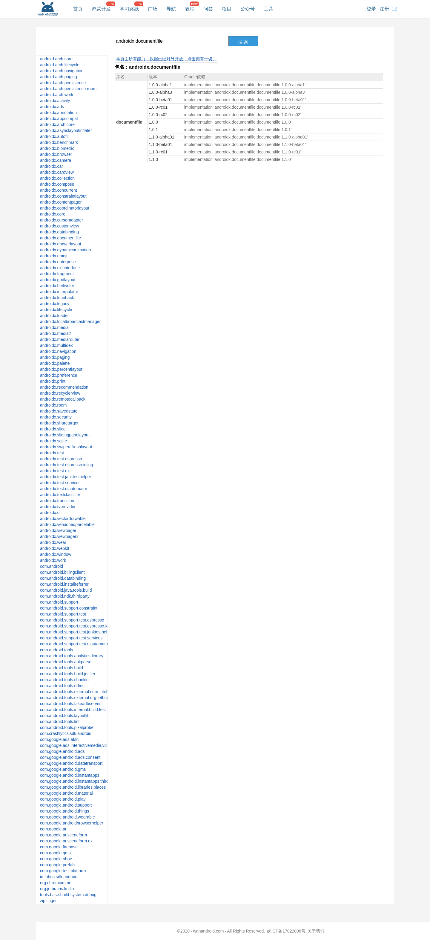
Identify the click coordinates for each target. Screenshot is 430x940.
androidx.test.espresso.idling (66, 464)
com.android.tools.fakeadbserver (70, 703)
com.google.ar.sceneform (63, 835)
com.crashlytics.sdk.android (65, 733)
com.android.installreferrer (64, 584)
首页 (78, 8)
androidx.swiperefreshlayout (66, 446)
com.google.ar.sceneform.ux (66, 841)
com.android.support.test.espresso (72, 620)
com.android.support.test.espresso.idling (77, 626)
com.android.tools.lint (59, 721)
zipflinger (48, 900)
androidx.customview (59, 226)
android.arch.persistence (63, 82)
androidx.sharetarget (59, 423)
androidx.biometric (57, 148)
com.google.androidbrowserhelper (71, 823)
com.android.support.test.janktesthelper (76, 632)
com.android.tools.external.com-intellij (75, 691)
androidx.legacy (54, 303)
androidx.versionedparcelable (67, 524)
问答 (208, 8)
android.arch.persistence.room (68, 88)
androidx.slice (53, 429)
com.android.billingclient (62, 572)
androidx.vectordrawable (63, 518)
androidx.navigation (58, 351)
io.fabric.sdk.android (58, 876)
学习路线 (129, 8)
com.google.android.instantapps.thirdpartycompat (86, 781)
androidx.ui (50, 512)
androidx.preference (58, 375)
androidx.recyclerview (60, 393)
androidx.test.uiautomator (63, 488)
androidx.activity (55, 100)
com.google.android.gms (63, 769)
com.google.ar (53, 829)
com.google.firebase (59, 846)
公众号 (247, 8)
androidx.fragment (57, 273)
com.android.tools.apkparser (66, 661)
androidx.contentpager (61, 202)
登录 (371, 8)
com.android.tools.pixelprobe (66, 727)
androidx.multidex (56, 345)
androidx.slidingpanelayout (65, 435)
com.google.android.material (66, 793)
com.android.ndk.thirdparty (65, 596)
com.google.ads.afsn (59, 739)
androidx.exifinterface (60, 267)
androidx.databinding (59, 232)
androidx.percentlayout (61, 369)
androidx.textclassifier (60, 494)
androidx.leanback (57, 297)
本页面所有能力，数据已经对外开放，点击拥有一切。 (166, 58)
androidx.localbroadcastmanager (70, 321)
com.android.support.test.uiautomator (74, 643)
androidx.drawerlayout (60, 243)
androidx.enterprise (58, 261)
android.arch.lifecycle (59, 64)
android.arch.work (56, 94)
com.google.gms (55, 852)
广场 (152, 8)
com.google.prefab (57, 864)
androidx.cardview (57, 172)
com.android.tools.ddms (62, 685)
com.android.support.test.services (71, 638)
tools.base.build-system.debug (68, 894)
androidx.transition (57, 500)
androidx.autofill (54, 136)
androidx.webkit (54, 548)
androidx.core (52, 214)
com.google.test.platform (63, 870)
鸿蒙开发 (101, 8)
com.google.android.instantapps (69, 775)
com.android (51, 566)
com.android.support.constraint (68, 608)
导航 (171, 8)
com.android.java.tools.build (66, 590)
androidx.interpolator (59, 291)
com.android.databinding (63, 578)
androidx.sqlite (53, 441)
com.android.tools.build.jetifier (67, 673)
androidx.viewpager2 (59, 536)
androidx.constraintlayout (63, 196)
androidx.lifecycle (56, 309)
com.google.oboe (56, 858)
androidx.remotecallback (62, 399)
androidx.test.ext (55, 470)
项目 (226, 8)
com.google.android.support (66, 805)
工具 (268, 8)
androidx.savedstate (58, 411)
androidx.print (52, 381)
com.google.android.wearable (67, 817)
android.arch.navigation (62, 70)
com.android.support (59, 602)
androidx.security (56, 417)
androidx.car (51, 166)
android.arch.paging (58, 76)
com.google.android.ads (62, 751)
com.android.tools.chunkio (64, 679)
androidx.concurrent (58, 190)
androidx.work (53, 560)
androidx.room (53, 405)
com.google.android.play (63, 799)
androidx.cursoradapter (61, 220)
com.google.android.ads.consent (70, 757)
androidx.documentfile (60, 238)
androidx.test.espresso (61, 458)
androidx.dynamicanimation (65, 249)
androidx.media (54, 327)
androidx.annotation (58, 112)
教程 (189, 8)
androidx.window (55, 554)
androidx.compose (57, 184)
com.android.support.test (63, 614)
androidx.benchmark (59, 142)
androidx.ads (52, 106)
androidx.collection (57, 178)
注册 (384, 8)
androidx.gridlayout (57, 279)
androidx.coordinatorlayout (64, 208)
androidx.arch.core (57, 124)
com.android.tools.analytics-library (71, 655)
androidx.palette (55, 363)
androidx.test (52, 452)
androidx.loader (54, 315)
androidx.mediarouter (59, 339)
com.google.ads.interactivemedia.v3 (73, 745)
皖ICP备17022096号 (286, 931)
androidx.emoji (53, 255)
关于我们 (316, 931)
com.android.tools (56, 649)
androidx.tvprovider (58, 506)
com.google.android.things (64, 811)
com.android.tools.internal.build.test (73, 709)
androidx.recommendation (64, 387)
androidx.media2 (55, 333)
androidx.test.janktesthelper (65, 476)
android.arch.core (56, 58)
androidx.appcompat (59, 118)
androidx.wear (53, 542)
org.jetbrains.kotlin (57, 888)
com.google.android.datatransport (71, 763)
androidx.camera (55, 160)
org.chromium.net (56, 882)
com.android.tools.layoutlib (65, 715)
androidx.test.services (60, 482)
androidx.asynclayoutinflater (66, 130)
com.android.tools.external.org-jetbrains (76, 697)
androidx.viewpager (58, 530)
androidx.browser (56, 154)
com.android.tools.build (61, 667)
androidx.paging (55, 357)
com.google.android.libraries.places (73, 787)
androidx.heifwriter (57, 285)
